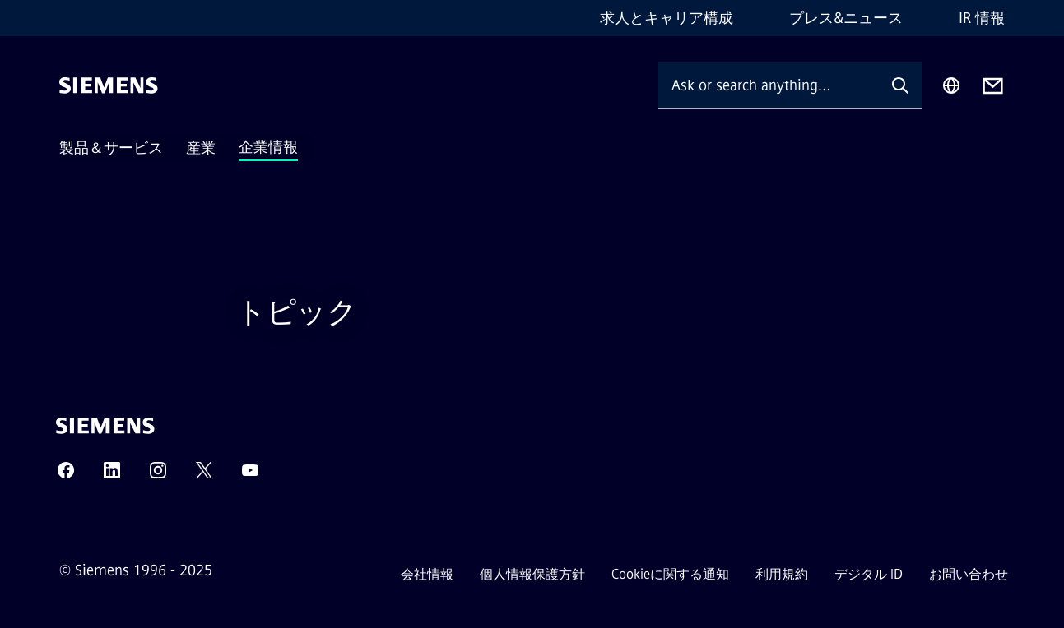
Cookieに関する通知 (670, 574)
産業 (201, 148)
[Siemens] (108, 85)
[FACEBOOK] (66, 476)
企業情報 (268, 147)
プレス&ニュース (846, 18)
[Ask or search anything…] (768, 85)
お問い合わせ (968, 574)
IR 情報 (982, 18)
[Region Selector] (951, 85)
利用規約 (781, 574)
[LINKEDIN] (112, 476)
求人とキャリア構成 (666, 18)
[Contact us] (993, 86)
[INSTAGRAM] (158, 476)
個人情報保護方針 (532, 574)
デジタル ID (868, 574)
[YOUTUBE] (250, 476)
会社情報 (427, 574)
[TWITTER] (204, 476)
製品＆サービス (111, 148)
